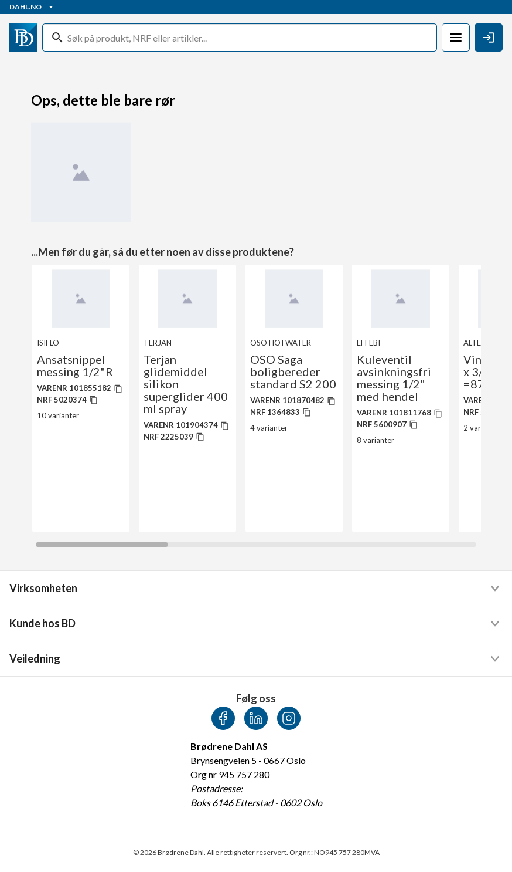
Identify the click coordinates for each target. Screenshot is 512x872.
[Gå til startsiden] (23, 37)
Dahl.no (32, 7)
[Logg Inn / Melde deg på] (489, 37)
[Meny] (456, 37)
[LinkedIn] (256, 718)
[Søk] (249, 37)
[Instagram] (289, 718)
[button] (256, 588)
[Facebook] (223, 718)
